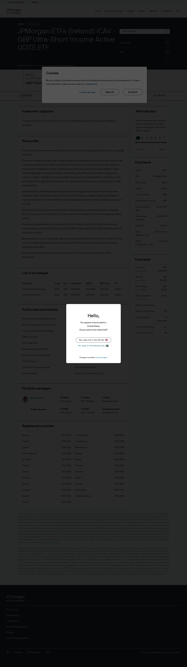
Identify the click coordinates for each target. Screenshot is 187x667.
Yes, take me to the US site (93, 340)
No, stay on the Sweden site (93, 346)
